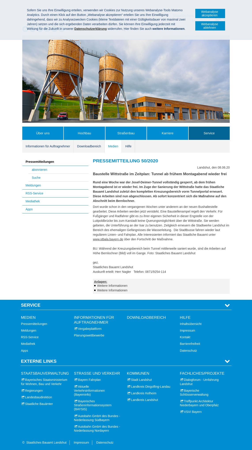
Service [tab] (30, 305)
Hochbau (84, 133)
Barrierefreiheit (190, 344)
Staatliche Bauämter (39, 404)
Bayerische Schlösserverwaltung (194, 392)
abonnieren (39, 169)
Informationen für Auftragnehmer (48, 146)
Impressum (187, 330)
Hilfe (128, 146)
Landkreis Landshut (144, 400)
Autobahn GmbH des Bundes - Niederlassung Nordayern (97, 428)
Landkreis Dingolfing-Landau (150, 386)
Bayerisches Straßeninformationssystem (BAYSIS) (92, 405)
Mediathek (33, 201)
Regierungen (34, 390)
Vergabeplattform (90, 328)
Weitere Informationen (112, 285)
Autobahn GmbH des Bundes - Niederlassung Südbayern (97, 418)
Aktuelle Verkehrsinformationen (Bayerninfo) (89, 390)
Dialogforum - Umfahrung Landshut (199, 381)
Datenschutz (188, 350)
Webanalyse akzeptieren (209, 13)
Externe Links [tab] (38, 361)
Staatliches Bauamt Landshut (46, 442)
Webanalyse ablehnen (209, 25)
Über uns (43, 133)
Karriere (167, 133)
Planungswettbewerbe (89, 335)
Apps (29, 209)
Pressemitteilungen (40, 161)
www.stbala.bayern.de (108, 239)
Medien (113, 146)
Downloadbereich (89, 146)
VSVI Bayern (193, 412)
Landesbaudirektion (38, 397)
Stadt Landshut (141, 380)
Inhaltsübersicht (190, 324)
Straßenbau (126, 133)
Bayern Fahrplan (89, 380)
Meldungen (33, 185)
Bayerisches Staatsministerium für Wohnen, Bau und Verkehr (44, 381)
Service (209, 133)
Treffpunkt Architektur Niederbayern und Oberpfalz (199, 403)
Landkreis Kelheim (143, 393)
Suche (36, 177)
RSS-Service (34, 193)
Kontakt (185, 337)
